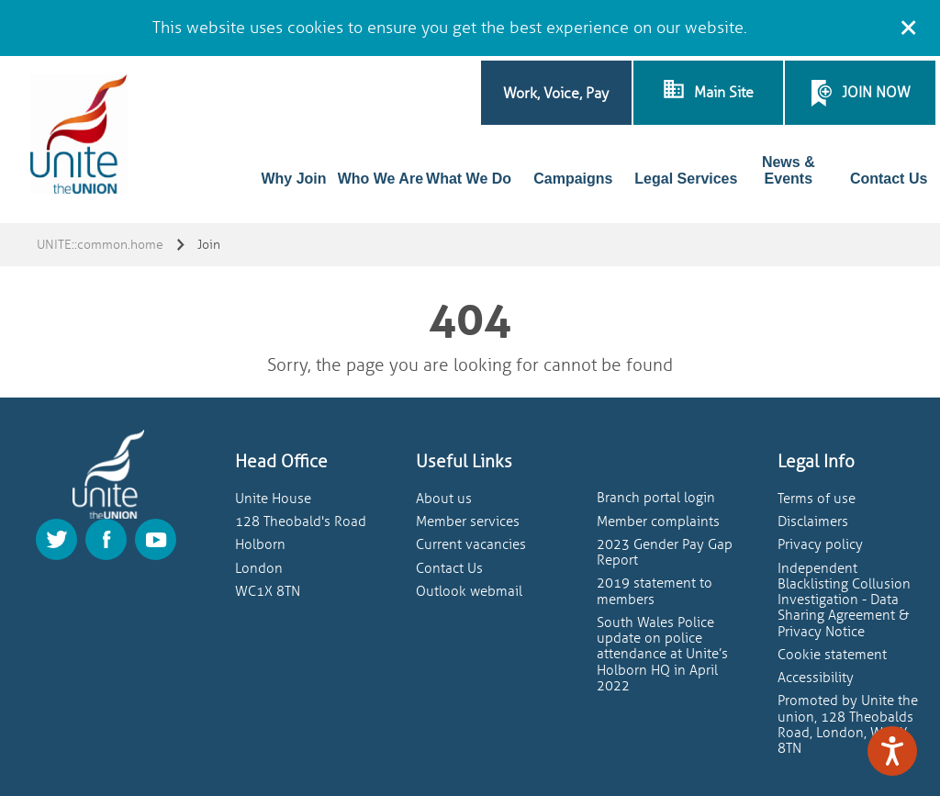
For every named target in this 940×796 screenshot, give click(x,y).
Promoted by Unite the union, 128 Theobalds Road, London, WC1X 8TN (848, 724)
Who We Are (380, 178)
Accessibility (816, 678)
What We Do (468, 178)
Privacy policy (820, 545)
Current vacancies (471, 545)
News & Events (788, 170)
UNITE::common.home (100, 244)
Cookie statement (832, 655)
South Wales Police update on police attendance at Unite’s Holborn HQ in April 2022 (662, 654)
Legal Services (685, 178)
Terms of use (817, 499)
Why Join (293, 178)
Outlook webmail (469, 591)
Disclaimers (813, 522)
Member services (468, 522)
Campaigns (572, 178)
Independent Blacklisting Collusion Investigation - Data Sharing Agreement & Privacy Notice (844, 600)
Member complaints (658, 522)
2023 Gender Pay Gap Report (665, 552)
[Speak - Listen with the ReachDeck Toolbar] (892, 751)
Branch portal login (656, 498)
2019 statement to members (654, 591)
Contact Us (888, 178)
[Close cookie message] (908, 25)
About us (444, 499)
